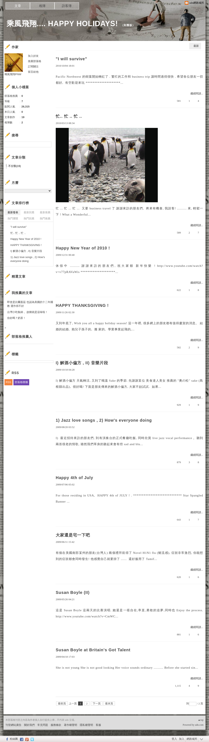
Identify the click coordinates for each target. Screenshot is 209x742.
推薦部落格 (34, 61)
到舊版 (128, 25)
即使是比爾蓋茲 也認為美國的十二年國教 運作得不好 (30, 304)
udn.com (199, 724)
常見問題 (42, 724)
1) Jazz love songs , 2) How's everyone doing (104, 420)
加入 (181, 738)
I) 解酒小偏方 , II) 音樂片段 (82, 363)
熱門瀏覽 (13, 218)
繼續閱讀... (196, 93)
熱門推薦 (45, 218)
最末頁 (109, 703)
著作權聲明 (70, 724)
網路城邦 (192, 738)
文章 (17, 6)
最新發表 (13, 212)
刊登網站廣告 (13, 724)
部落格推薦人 (22, 336)
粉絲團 (14, 738)
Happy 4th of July (74, 477)
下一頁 (97, 703)
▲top (200, 720)
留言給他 (33, 71)
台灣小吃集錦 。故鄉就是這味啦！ (27, 312)
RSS (8, 382)
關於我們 (29, 724)
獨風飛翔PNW (12, 74)
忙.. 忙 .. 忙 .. (69, 116)
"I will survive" (71, 59)
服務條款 (56, 724)
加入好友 (33, 55)
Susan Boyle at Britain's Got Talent (93, 650)
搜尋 (47, 144)
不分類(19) (14, 166)
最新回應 (29, 212)
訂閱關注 (33, 66)
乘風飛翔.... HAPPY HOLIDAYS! (62, 23)
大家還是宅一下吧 (73, 535)
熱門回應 (29, 218)
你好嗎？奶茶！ (16, 318)
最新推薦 (45, 212)
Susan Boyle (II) (73, 592)
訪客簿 (67, 6)
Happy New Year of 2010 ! (83, 248)
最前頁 (62, 703)
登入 (174, 738)
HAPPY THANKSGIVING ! (82, 305)
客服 (98, 724)
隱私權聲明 (86, 724)
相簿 (42, 6)
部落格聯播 (21, 382)
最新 (196, 45)
